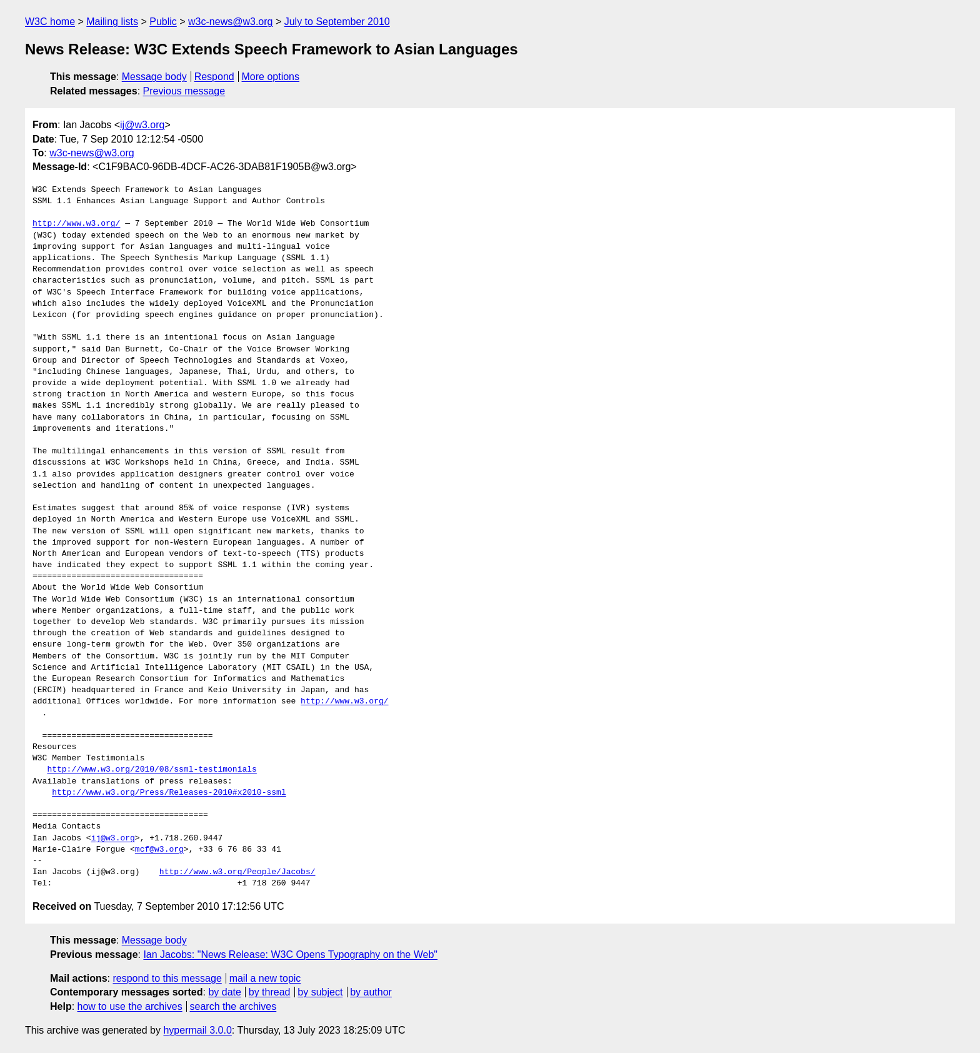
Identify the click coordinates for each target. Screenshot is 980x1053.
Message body (154, 76)
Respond (214, 76)
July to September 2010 (337, 21)
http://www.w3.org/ (76, 223)
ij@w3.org (142, 124)
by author (371, 992)
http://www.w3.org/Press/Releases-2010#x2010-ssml (169, 793)
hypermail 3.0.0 (197, 1030)
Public (163, 21)
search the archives (233, 1006)
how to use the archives (130, 1006)
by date (224, 992)
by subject (320, 992)
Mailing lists (112, 21)
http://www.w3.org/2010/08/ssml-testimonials (151, 769)
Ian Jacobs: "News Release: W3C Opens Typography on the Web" (290, 954)
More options (271, 76)
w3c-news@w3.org (230, 21)
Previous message (184, 91)
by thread (270, 992)
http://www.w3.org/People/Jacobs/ (237, 872)
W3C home (50, 21)
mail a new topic (265, 978)
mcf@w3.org (159, 849)
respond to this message (166, 978)
